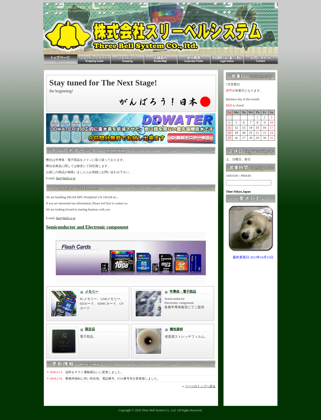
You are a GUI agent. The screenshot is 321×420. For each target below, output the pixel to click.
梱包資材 (176, 329)
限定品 (90, 329)
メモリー (91, 291)
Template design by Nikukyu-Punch (160, 413)
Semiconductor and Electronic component (87, 227)
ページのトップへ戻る (200, 386)
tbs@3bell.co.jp (66, 178)
